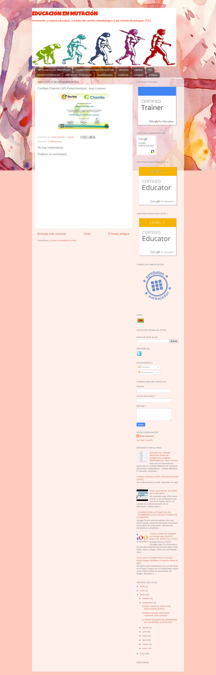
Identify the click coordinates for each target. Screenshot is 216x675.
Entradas (143, 367)
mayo (145, 636)
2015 (142, 590)
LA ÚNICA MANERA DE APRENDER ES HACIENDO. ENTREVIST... (159, 621)
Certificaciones (105, 75)
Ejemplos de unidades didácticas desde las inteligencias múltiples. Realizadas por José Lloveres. (164, 456)
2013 (142, 653)
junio (145, 631)
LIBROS (138, 69)
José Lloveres (147, 436)
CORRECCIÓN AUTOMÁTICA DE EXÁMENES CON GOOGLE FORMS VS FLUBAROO (157, 515)
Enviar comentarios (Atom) (63, 240)
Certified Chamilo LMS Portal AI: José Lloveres (155, 614)
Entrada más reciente (52, 233)
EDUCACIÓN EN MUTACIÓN (65, 14)
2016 (142, 586)
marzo (145, 644)
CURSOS (123, 75)
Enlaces (153, 75)
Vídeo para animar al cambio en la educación (163, 492)
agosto (145, 627)
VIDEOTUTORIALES (49, 75)
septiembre (148, 602)
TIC (150, 69)
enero (145, 648)
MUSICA (123, 69)
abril (144, 640)
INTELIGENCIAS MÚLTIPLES (54, 69)
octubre (146, 598)
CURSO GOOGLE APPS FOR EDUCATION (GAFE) (156, 607)
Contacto (138, 75)
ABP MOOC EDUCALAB (78, 75)
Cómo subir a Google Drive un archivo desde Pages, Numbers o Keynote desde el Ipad (157, 560)
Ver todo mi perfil (145, 440)
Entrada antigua (118, 233)
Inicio (87, 233)
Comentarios (145, 372)
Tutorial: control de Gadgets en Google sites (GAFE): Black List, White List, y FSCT (164, 536)
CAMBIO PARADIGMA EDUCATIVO (94, 69)
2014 (142, 595)
